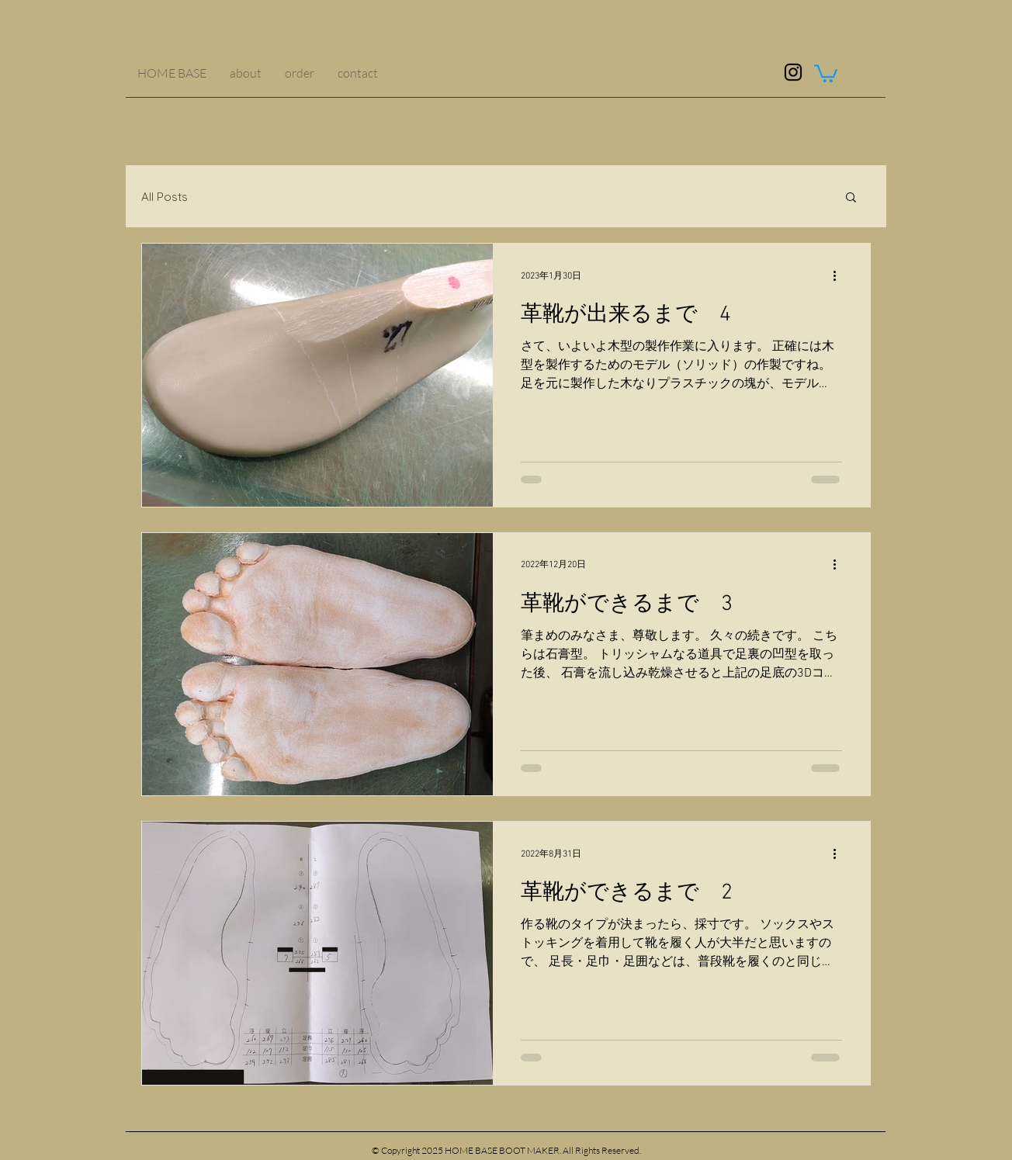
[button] (825, 72)
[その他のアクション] (839, 275)
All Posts (164, 196)
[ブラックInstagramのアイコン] (793, 72)
